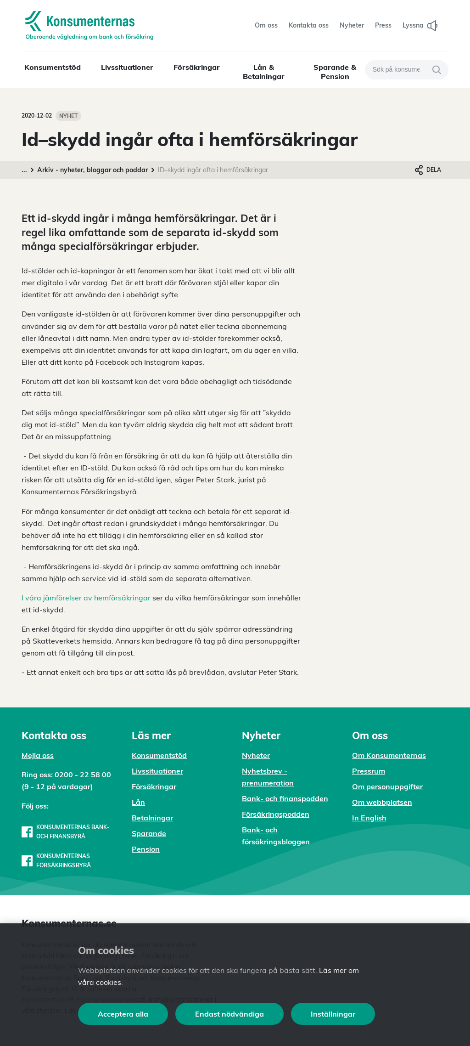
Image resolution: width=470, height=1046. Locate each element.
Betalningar (152, 817)
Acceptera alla (123, 1013)
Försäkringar (196, 67)
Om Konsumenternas (389, 755)
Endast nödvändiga (229, 1013)
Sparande (149, 833)
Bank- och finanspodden (285, 798)
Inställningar (333, 1013)
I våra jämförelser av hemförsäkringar (86, 597)
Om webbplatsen (382, 802)
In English (369, 817)
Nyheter (256, 755)
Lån (138, 802)
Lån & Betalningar (264, 71)
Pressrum (368, 770)
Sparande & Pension (334, 71)
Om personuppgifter (387, 786)
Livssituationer (127, 67)
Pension (146, 849)
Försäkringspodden (275, 814)
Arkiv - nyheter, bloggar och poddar (92, 170)
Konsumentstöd (52, 67)
